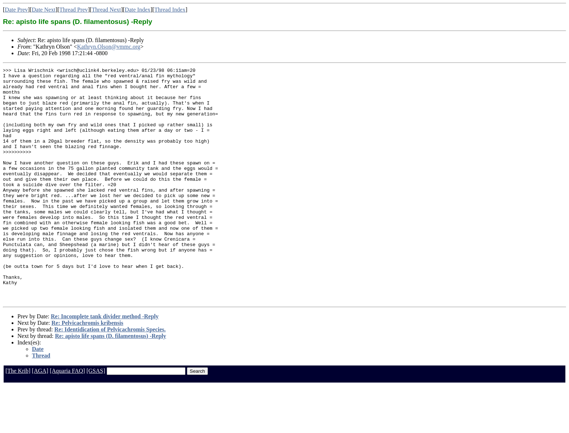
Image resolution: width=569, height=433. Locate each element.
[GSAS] (95, 417)
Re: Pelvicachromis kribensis (87, 370)
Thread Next (106, 10)
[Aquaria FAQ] (67, 417)
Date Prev (16, 10)
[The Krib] (17, 417)
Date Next (44, 10)
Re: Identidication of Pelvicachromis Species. (110, 376)
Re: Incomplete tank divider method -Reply (105, 363)
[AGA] (40, 417)
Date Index (138, 10)
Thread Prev (73, 10)
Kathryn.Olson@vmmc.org (108, 47)
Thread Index (169, 10)
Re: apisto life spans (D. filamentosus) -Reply (110, 383)
